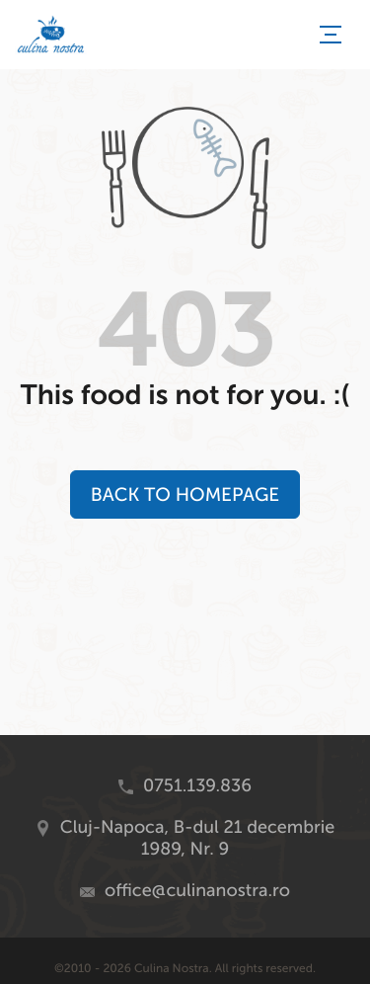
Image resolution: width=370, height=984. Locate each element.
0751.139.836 (197, 785)
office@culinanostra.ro (197, 890)
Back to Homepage (185, 494)
